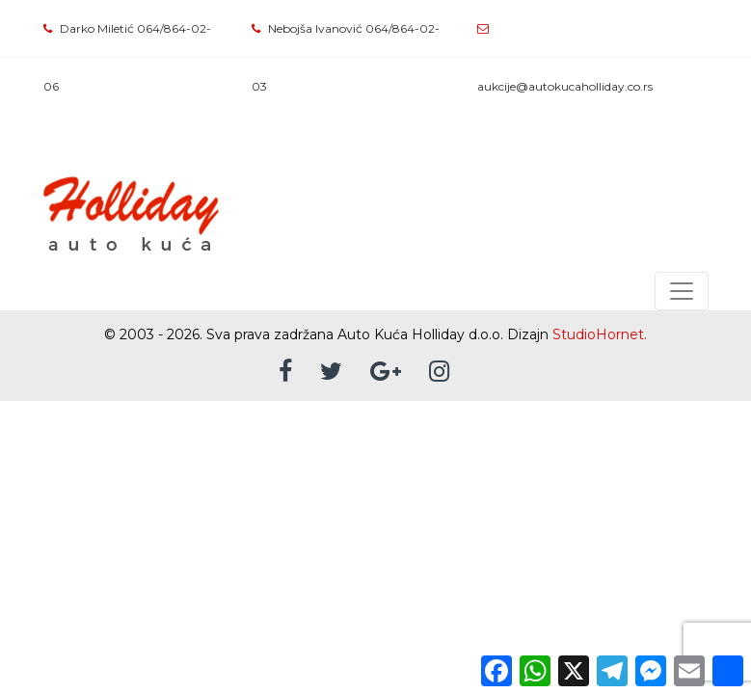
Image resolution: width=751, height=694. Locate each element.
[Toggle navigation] (682, 291)
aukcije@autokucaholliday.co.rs (565, 86)
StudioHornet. (599, 334)
